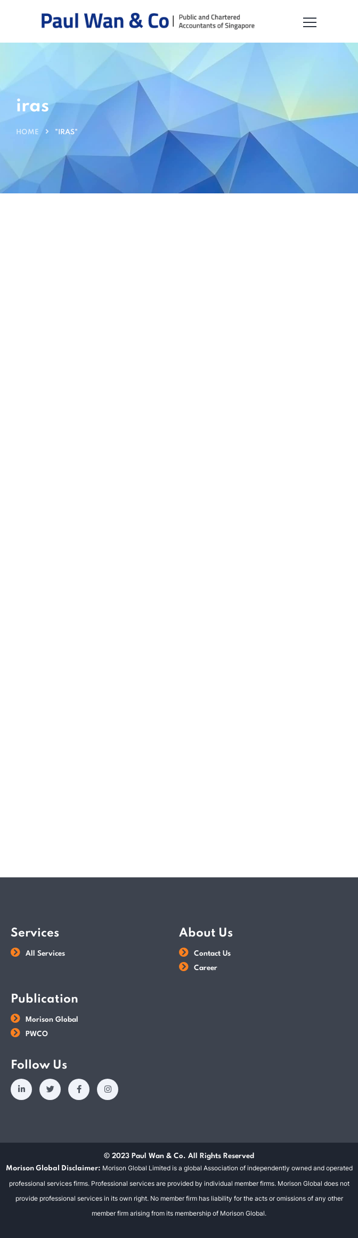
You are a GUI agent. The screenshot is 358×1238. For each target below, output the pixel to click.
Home (27, 132)
